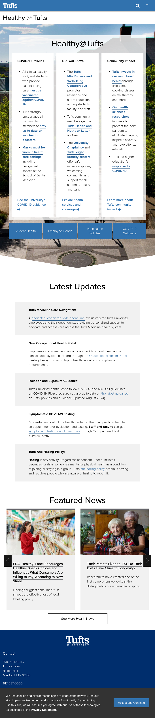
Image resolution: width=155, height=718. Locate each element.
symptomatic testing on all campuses (54, 431)
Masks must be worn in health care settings (33, 152)
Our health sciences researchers (120, 112)
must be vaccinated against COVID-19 (33, 97)
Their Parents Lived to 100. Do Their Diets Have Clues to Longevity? (114, 566)
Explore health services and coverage (72, 205)
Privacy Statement (43, 709)
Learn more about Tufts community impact (120, 205)
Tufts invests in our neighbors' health (123, 76)
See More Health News (77, 618)
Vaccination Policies (95, 231)
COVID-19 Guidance (130, 231)
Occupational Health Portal (108, 355)
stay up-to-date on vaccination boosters (34, 133)
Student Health (25, 231)
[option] (41, 559)
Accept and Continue (131, 702)
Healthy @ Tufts (25, 17)
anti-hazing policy (92, 469)
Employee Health (60, 231)
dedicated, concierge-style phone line (58, 318)
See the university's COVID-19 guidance (31, 202)
